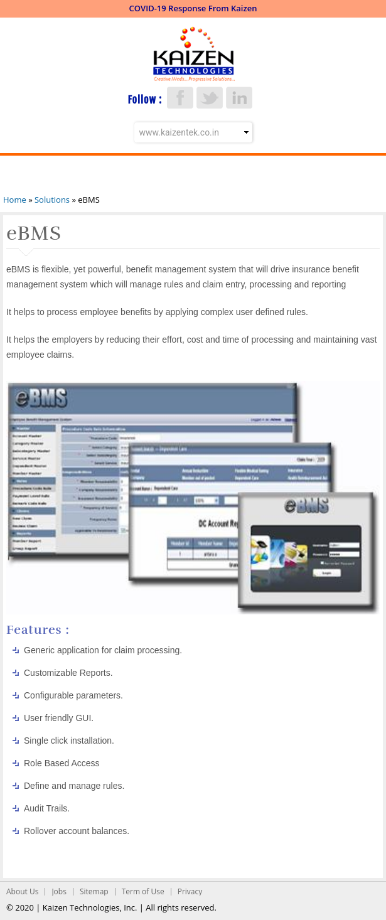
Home (14, 199)
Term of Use (143, 891)
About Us (22, 891)
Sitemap (94, 891)
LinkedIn (239, 98)
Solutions (52, 199)
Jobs (59, 891)
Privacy (190, 891)
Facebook (180, 98)
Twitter (209, 98)
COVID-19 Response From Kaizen (193, 8)
